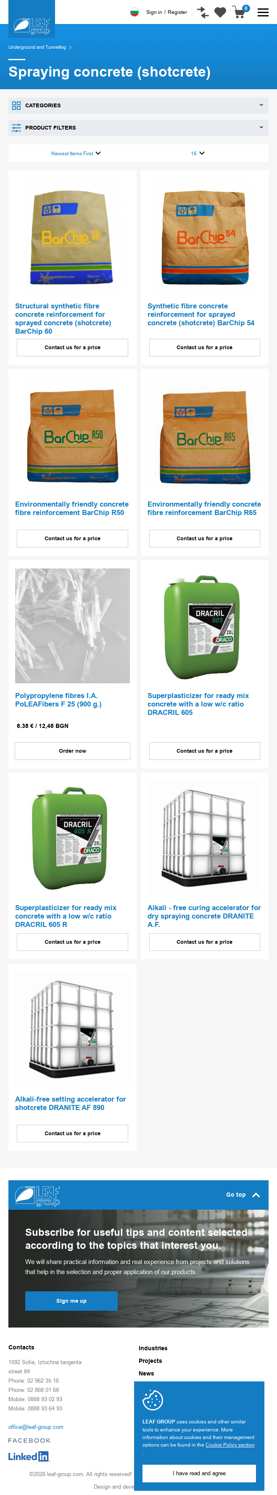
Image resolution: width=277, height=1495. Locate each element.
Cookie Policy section (230, 1445)
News (146, 1371)
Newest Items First (76, 152)
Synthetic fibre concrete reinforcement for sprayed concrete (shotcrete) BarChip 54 (201, 313)
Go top (243, 1192)
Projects (150, 1358)
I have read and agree (199, 1473)
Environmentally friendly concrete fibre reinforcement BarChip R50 (72, 506)
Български (133, 12)
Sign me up (71, 1298)
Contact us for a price (72, 345)
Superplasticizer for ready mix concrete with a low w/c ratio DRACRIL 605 (198, 702)
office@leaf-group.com (35, 1424)
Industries (153, 1346)
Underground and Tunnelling (37, 47)
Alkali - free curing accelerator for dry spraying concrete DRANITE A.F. (204, 914)
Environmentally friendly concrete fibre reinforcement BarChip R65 (204, 506)
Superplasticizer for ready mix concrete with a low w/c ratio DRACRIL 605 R (65, 914)
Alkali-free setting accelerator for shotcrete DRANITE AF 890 (70, 1101)
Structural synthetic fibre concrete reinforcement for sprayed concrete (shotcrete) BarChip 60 (63, 317)
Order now (72, 748)
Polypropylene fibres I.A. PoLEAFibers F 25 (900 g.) (58, 698)
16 (198, 152)
